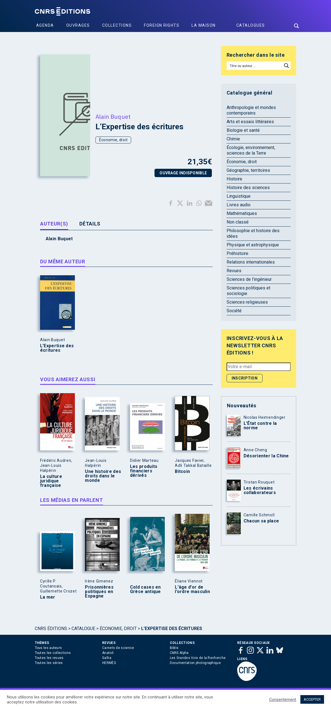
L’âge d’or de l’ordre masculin (192, 589)
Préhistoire (237, 253)
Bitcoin (182, 471)
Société (234, 310)
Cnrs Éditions (51, 628)
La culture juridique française (51, 481)
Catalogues (250, 25)
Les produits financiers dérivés (144, 471)
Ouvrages (78, 25)
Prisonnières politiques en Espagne (99, 591)
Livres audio (239, 204)
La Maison (204, 25)
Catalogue (83, 628)
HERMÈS (109, 663)
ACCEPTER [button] (312, 699)
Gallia (106, 658)
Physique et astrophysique (253, 244)
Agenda (45, 25)
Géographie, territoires (248, 170)
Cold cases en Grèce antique (145, 589)
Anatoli (108, 653)
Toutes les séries (49, 663)
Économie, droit (113, 140)
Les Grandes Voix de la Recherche (198, 658)
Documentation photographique (195, 663)
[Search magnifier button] (296, 26)
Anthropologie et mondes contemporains (251, 110)
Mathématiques (242, 213)
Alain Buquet (113, 116)
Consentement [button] (282, 699)
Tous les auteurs (48, 648)
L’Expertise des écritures (57, 348)
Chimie (233, 139)
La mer (47, 597)
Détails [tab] (89, 224)
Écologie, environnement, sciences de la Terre (251, 150)
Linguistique (239, 196)
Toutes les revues (49, 658)
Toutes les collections (53, 653)
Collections (117, 25)
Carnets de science (118, 648)
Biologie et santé (243, 130)
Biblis (174, 648)
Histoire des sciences (248, 187)
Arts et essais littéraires (250, 121)
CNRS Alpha (179, 653)
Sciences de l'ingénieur (249, 279)
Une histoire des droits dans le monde (103, 476)
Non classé (238, 222)
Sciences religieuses (247, 302)
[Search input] (255, 65)
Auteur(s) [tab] (54, 224)
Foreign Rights (161, 25)
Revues (234, 270)
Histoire (234, 179)
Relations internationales (251, 262)
